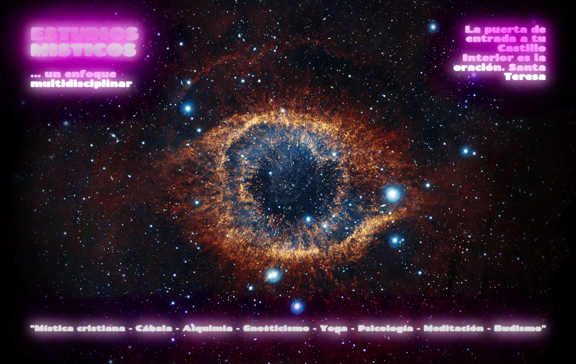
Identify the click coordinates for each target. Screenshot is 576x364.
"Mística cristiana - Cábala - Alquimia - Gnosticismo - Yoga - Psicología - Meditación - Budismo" (288, 328)
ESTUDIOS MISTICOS (84, 42)
